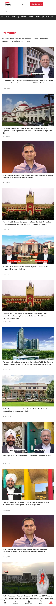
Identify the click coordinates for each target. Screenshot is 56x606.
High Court (45, 17)
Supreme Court (33, 17)
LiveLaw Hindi (9, 17)
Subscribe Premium (36, 4)
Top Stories (21, 17)
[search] (27, 11)
